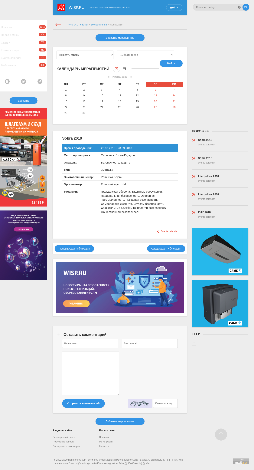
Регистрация (106, 441)
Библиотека (23, 76)
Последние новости (63, 441)
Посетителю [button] (107, 430)
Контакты (104, 446)
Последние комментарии (66, 446)
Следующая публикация (166, 248)
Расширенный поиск (64, 437)
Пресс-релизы (23, 37)
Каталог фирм (23, 57)
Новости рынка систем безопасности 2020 (110, 7)
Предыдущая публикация (74, 248)
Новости (23, 28)
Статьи (23, 47)
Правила (104, 437)
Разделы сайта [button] (62, 430)
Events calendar (23, 66)
